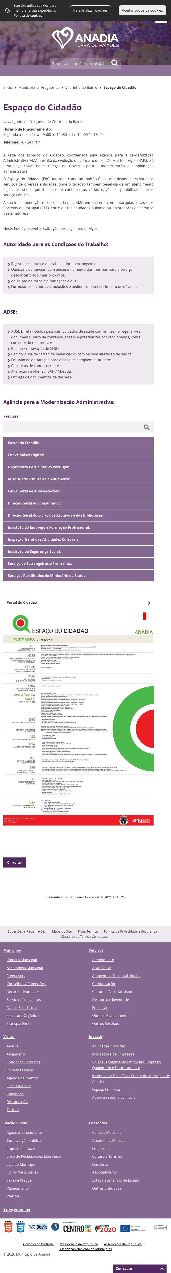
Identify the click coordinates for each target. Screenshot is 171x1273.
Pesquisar (11, 416)
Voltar (17, 862)
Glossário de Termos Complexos (84, 936)
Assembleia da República (123, 1244)
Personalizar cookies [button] (90, 10)
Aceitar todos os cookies (142, 10)
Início (7, 87)
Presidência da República (79, 1244)
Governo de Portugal (38, 1244)
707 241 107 (30, 142)
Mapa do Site (62, 931)
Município (26, 87)
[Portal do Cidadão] (78, 602)
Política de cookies (28, 15)
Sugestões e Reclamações (27, 931)
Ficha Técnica (88, 931)
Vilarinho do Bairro (81, 87)
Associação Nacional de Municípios (85, 1249)
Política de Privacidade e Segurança (130, 931)
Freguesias (50, 87)
